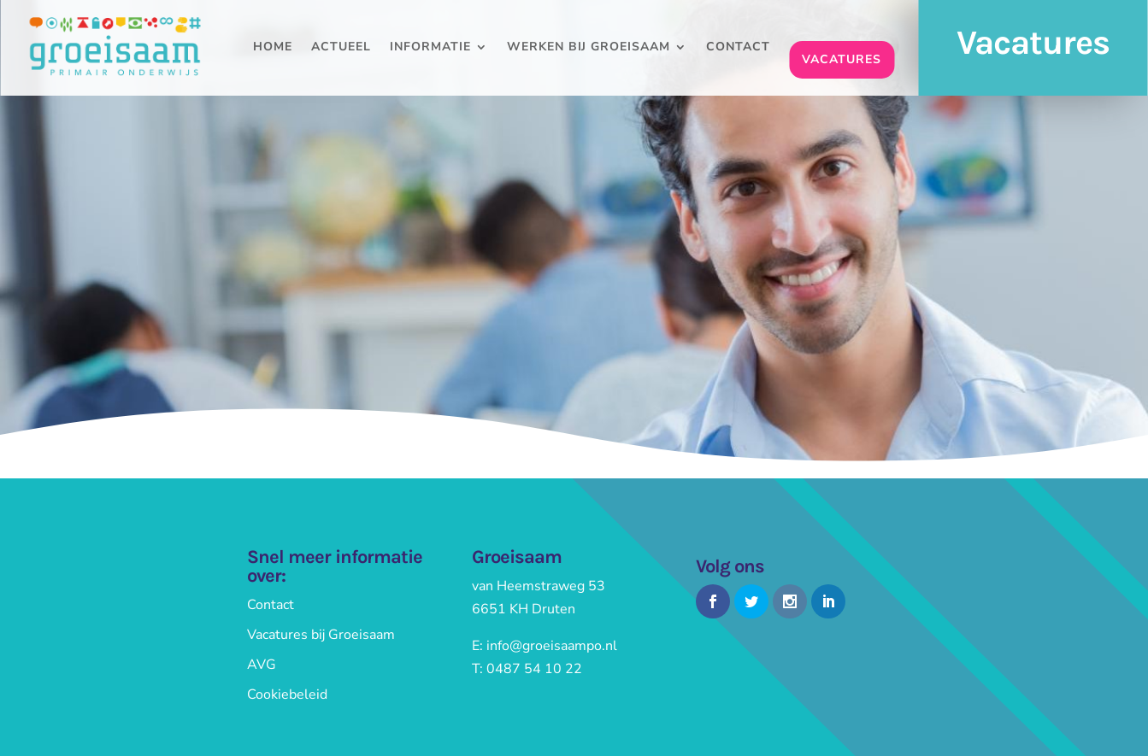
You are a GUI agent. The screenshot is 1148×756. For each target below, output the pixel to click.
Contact (738, 48)
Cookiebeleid (287, 694)
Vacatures (841, 59)
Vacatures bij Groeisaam (321, 634)
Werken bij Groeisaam (588, 48)
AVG (261, 664)
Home (272, 48)
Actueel (341, 48)
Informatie (430, 48)
